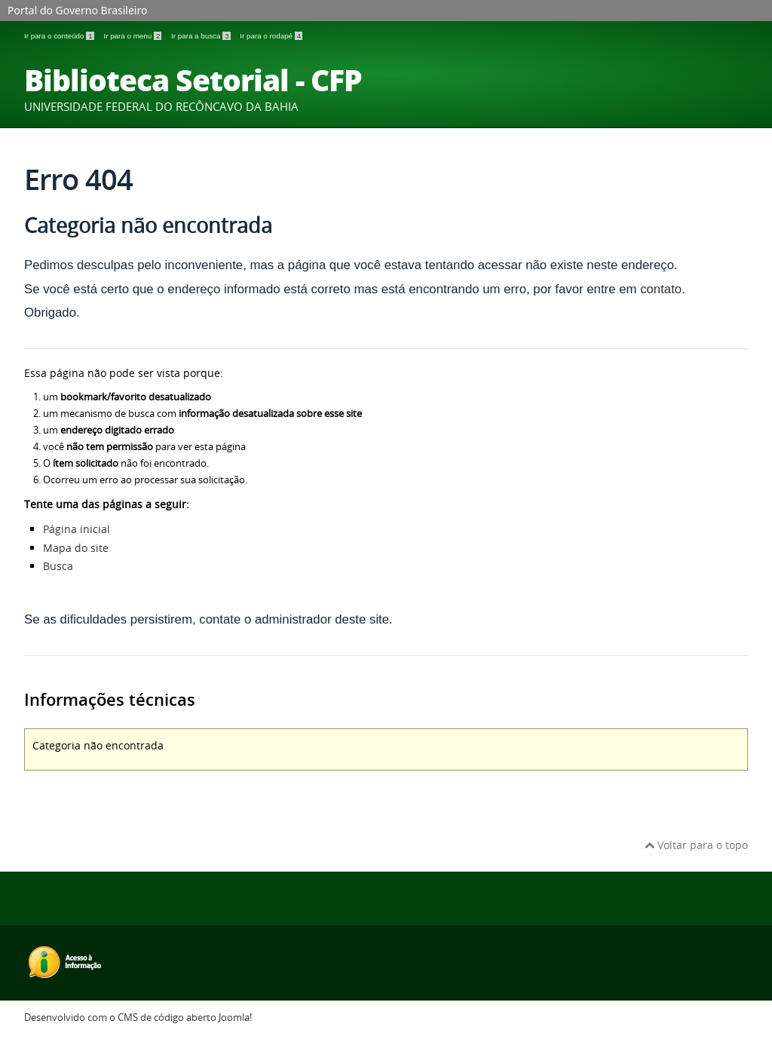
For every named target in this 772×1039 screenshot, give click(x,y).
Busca (58, 566)
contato (661, 289)
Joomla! (235, 1017)
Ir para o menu (133, 36)
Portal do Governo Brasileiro (77, 10)
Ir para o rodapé (271, 36)
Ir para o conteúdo (60, 36)
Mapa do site (76, 548)
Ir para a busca (201, 36)
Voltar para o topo (696, 845)
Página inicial (76, 529)
